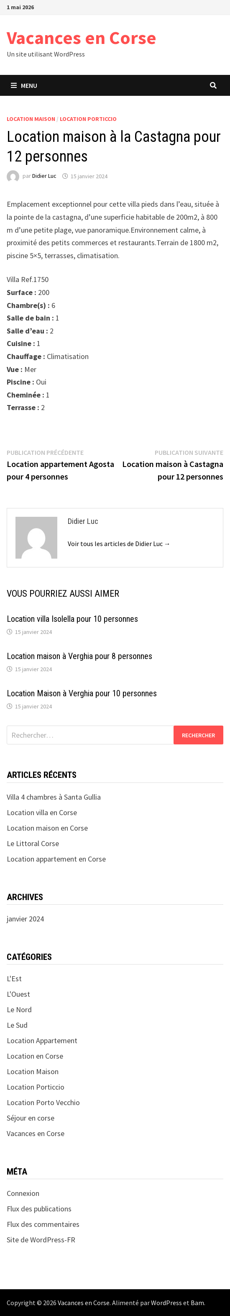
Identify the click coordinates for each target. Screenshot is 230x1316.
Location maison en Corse (47, 828)
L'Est (14, 978)
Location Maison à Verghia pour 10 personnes (82, 693)
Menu (24, 85)
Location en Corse (35, 1056)
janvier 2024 (25, 919)
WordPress (166, 1302)
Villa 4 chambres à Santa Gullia (54, 797)
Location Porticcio (88, 119)
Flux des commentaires (43, 1224)
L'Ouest (18, 994)
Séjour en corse (30, 1118)
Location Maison (31, 119)
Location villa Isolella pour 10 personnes (72, 619)
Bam (197, 1302)
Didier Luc (44, 176)
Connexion (23, 1193)
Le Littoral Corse (33, 843)
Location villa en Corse (42, 812)
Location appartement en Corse (56, 859)
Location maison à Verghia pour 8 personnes (79, 656)
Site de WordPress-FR (41, 1239)
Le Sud (17, 1025)
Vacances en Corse (81, 37)
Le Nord (19, 1009)
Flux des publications (39, 1208)
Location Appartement (42, 1040)
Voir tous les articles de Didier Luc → (119, 543)
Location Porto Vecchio (43, 1102)
